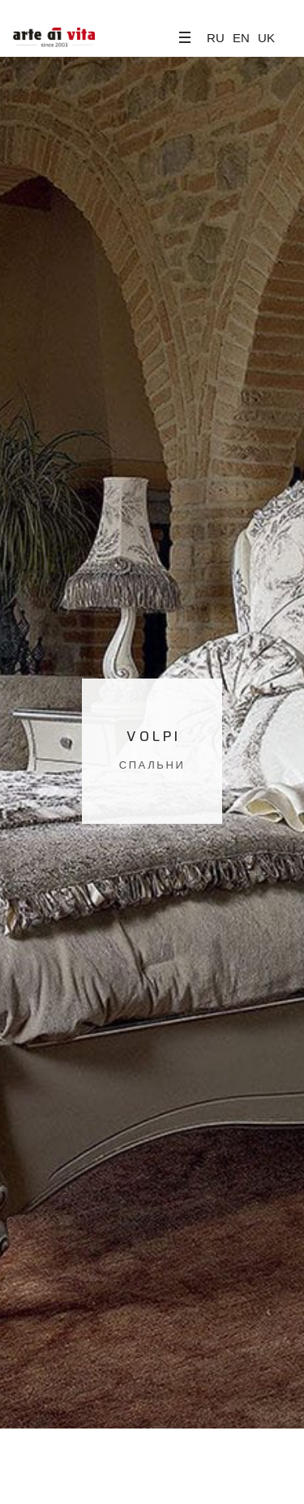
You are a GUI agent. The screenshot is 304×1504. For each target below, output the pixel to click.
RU (216, 38)
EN (241, 38)
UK (266, 38)
